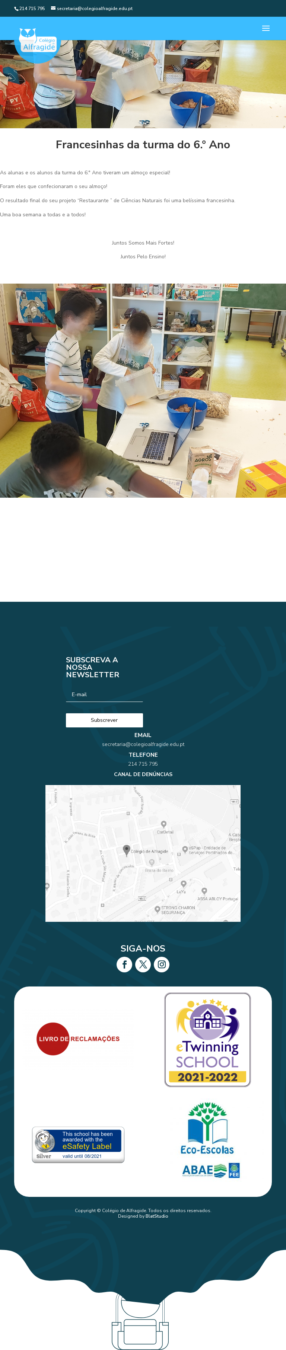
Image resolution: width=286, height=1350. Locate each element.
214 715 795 (143, 775)
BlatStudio (157, 1216)
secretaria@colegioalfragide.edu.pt (143, 764)
